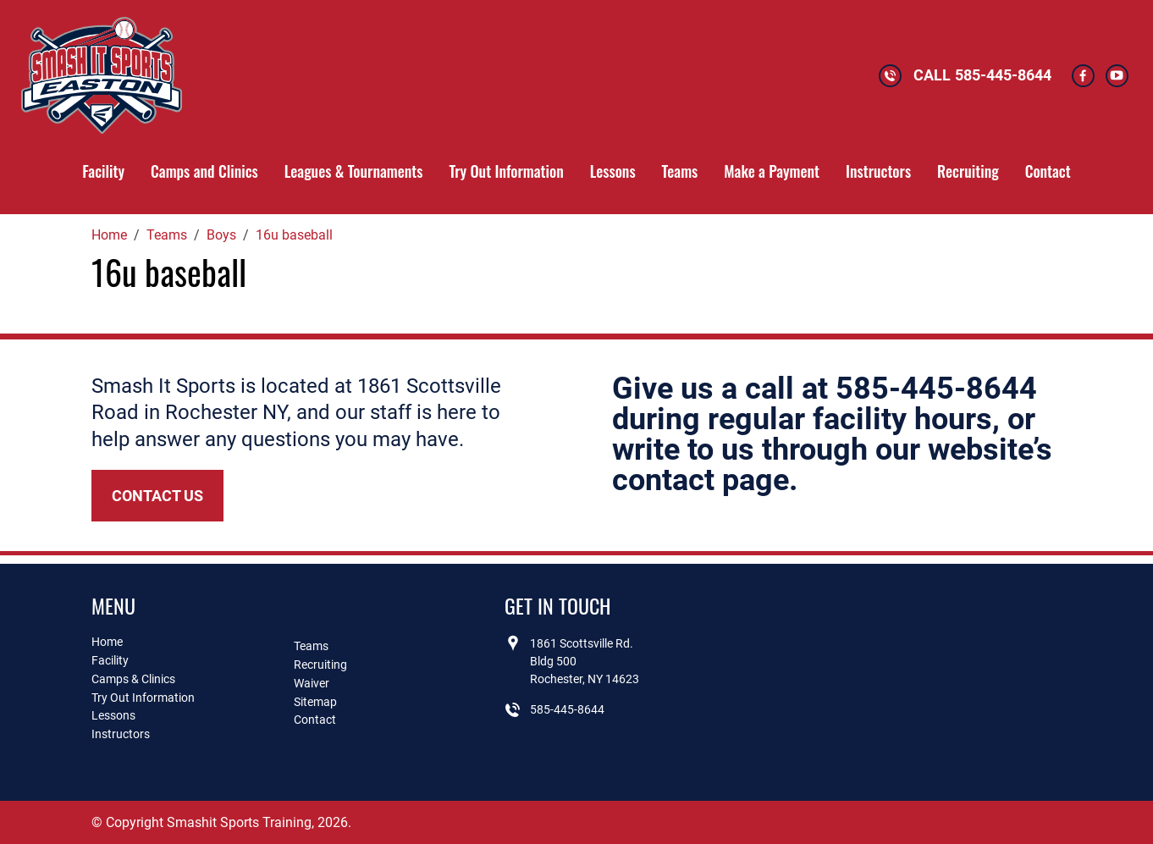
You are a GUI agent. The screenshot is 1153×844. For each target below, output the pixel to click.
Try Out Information (506, 171)
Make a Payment (771, 171)
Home (107, 641)
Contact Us (157, 496)
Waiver (311, 683)
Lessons (613, 171)
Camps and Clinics (204, 171)
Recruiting (968, 171)
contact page (700, 480)
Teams (680, 171)
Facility (103, 171)
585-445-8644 (1003, 75)
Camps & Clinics (133, 679)
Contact (1048, 171)
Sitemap (315, 702)
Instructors (878, 171)
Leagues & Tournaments (353, 171)
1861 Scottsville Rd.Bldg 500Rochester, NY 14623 (584, 661)
